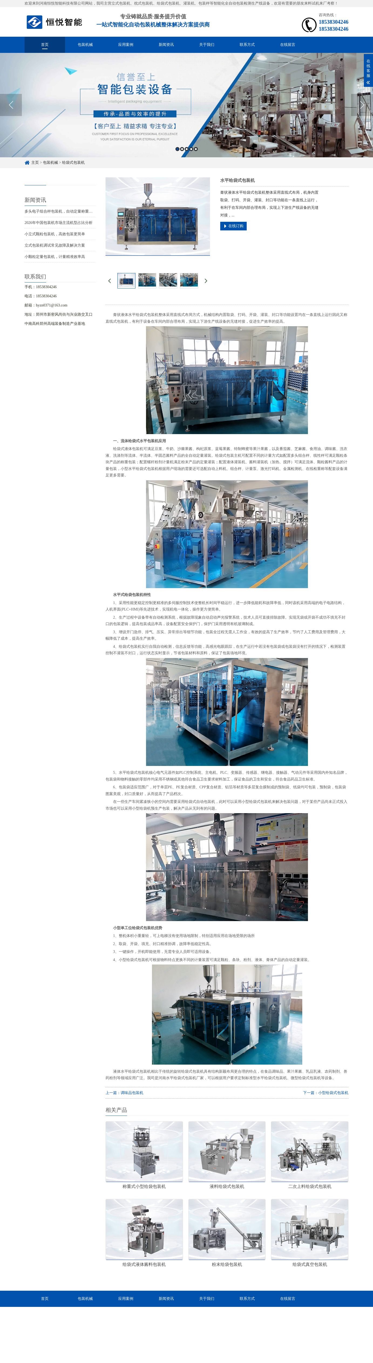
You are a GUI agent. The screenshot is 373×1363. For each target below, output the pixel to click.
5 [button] (196, 151)
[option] (186, 107)
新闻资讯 (166, 45)
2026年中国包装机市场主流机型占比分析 (59, 223)
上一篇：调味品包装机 (124, 1093)
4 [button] (191, 151)
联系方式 (247, 45)
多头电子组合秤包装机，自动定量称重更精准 (62, 211)
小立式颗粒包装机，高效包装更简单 (55, 234)
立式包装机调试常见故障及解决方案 (55, 245)
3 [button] (187, 151)
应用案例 (125, 45)
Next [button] (362, 107)
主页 (35, 163)
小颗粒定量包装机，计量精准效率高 (55, 257)
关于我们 (206, 45)
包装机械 (85, 45)
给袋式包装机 (73, 163)
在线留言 (287, 45)
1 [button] (177, 151)
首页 (45, 45)
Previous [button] (11, 107)
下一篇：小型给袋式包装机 (325, 1093)
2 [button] (182, 151)
